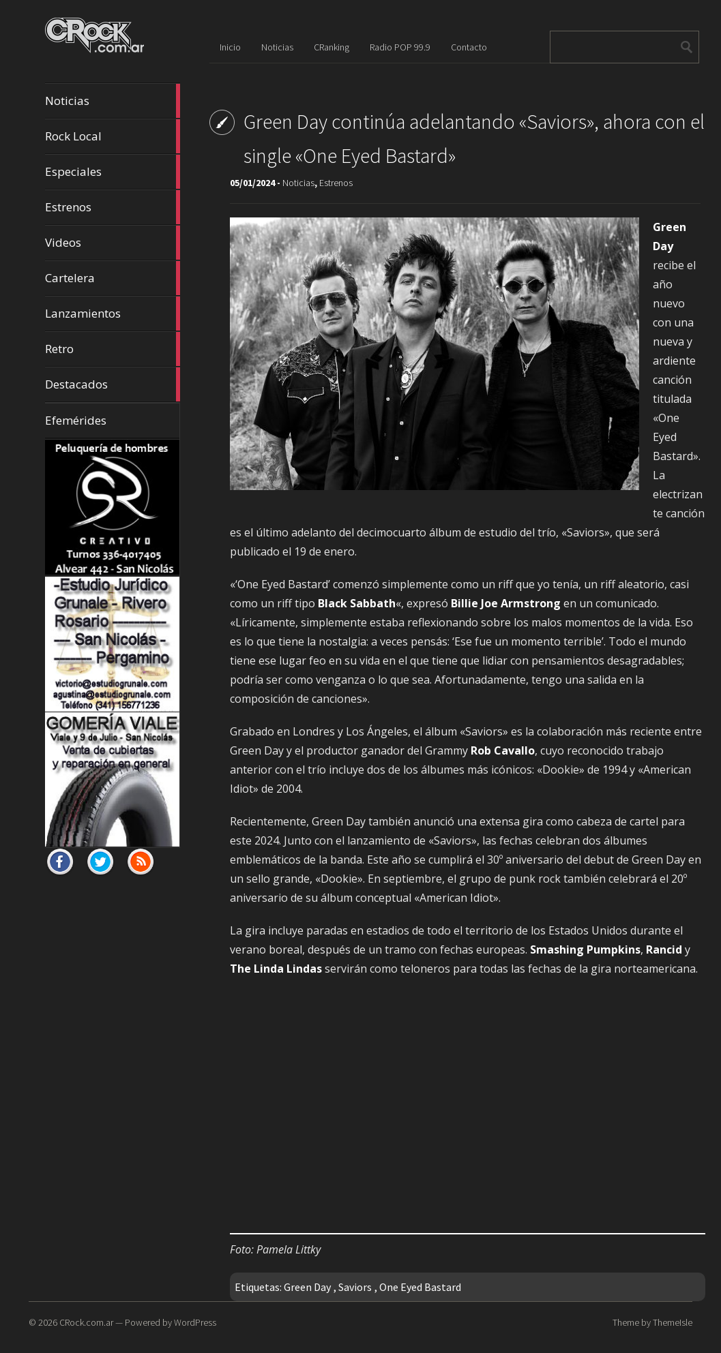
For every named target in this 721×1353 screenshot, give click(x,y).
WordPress (195, 1322)
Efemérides (75, 420)
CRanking (331, 47)
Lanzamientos (112, 314)
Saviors (355, 1287)
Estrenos (112, 207)
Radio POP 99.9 (400, 47)
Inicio (230, 47)
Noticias (112, 101)
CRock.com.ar (86, 1322)
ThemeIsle (672, 1322)
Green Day (307, 1287)
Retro (112, 349)
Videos (112, 243)
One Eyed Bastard (420, 1287)
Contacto (469, 47)
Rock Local (112, 136)
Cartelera (112, 278)
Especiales (112, 172)
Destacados (112, 384)
